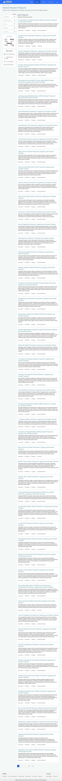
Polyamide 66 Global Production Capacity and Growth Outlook (35, 735)
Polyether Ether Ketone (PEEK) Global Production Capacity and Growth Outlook (37, 750)
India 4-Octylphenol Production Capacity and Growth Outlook (38, 615)
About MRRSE (49, 776)
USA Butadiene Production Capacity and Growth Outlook (36, 390)
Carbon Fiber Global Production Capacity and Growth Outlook (35, 477)
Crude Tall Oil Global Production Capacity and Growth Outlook (35, 524)
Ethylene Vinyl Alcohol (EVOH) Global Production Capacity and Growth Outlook (37, 555)
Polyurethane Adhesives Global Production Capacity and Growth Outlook (36, 315)
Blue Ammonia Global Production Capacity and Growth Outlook (36, 448)
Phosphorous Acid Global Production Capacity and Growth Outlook (37, 299)
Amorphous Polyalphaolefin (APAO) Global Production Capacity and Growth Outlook (35, 432)
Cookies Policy (28, 776)
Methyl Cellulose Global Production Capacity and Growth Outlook (36, 268)
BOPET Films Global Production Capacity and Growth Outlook (38, 461)
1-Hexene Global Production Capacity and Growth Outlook (37, 419)
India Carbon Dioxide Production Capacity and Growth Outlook (36, 152)
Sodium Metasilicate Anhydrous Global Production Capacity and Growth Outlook (37, 330)
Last (32, 766)
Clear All (14, 14)
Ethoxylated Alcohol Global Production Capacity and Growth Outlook (37, 540)
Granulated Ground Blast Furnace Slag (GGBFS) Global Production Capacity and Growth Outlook (36, 81)
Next (29, 766)
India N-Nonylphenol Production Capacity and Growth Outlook (35, 645)
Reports (37, 2)
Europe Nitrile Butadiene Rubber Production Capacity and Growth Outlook (37, 66)
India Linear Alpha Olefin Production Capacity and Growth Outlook (37, 197)
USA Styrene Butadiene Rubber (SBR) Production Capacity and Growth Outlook (37, 405)
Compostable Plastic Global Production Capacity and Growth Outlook (38, 507)
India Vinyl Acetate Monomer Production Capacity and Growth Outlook (36, 253)
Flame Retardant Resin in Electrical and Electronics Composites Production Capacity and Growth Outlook (35, 586)
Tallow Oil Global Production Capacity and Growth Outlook (37, 345)
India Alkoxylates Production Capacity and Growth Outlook (37, 111)
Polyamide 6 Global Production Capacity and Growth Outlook (38, 722)
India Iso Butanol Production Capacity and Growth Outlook (37, 183)
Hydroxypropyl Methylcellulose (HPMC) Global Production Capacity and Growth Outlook (37, 97)
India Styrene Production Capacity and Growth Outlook (36, 238)
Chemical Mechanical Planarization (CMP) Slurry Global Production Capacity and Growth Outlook (36, 493)
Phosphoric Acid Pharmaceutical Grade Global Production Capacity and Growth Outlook (37, 284)
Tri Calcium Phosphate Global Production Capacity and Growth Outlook (36, 360)
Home (31, 2)
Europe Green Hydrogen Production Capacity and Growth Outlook (37, 36)
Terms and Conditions (12, 776)
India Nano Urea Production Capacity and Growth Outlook (37, 212)
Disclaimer (5, 776)
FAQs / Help (34, 776)
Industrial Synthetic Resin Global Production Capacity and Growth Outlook (37, 692)
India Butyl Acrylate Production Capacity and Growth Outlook (38, 139)
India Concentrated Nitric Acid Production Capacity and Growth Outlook (36, 168)
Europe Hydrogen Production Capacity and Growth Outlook (37, 51)
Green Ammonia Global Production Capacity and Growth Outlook (36, 602)
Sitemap (40, 776)
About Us (44, 2)
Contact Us (50, 2)
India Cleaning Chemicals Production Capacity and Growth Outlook (37, 630)
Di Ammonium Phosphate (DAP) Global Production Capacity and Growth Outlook (37, 21)
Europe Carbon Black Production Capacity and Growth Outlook (36, 571)
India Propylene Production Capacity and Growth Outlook (37, 224)
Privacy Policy (21, 776)
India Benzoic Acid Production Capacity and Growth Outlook (37, 125)
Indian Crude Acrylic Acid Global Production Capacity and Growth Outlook (37, 661)
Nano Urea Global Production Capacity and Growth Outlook (37, 708)
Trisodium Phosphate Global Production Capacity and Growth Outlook (35, 375)
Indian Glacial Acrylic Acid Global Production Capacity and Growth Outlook (37, 676)
